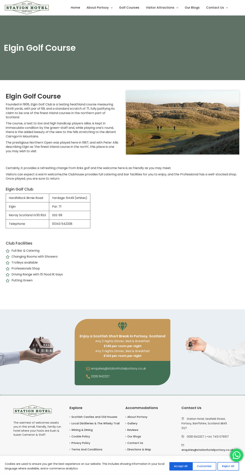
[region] (122, 465)
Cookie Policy (80, 436)
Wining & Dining (82, 430)
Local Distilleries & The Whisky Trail (95, 423)
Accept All (227, 466)
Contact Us (215, 7)
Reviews (132, 430)
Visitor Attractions (160, 7)
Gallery (132, 423)
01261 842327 (100, 376)
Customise (174, 466)
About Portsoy (98, 7)
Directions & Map (139, 449)
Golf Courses (129, 7)
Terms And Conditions (86, 449)
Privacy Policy (80, 443)
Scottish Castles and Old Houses (94, 417)
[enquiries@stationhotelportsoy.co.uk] (88, 369)
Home (75, 7)
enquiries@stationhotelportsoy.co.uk (118, 368)
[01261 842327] (88, 377)
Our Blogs (192, 7)
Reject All (201, 466)
